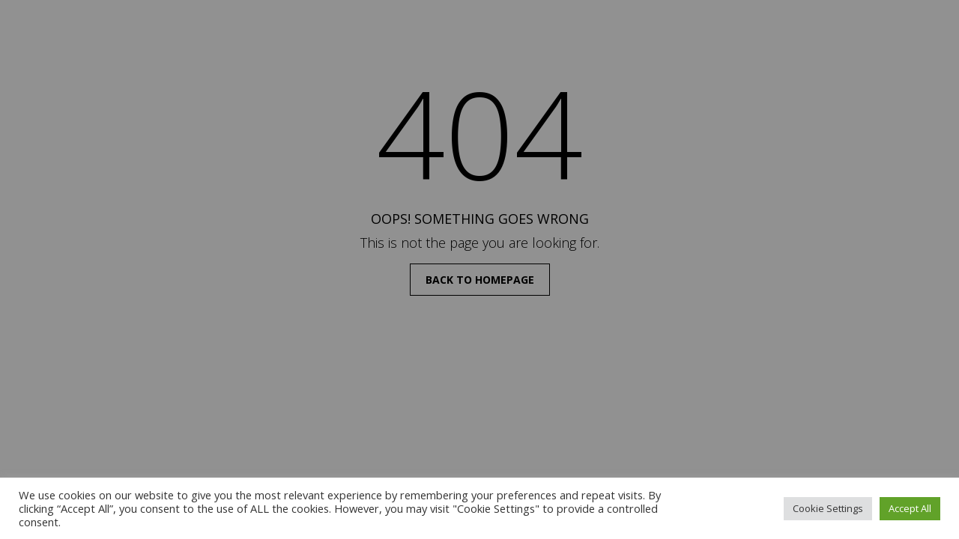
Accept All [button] (910, 508)
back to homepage (480, 279)
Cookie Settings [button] (828, 508)
